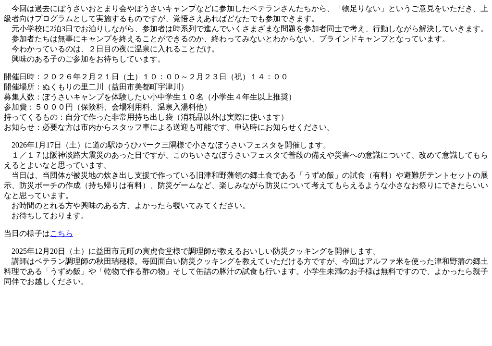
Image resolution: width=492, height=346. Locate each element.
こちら (61, 233)
